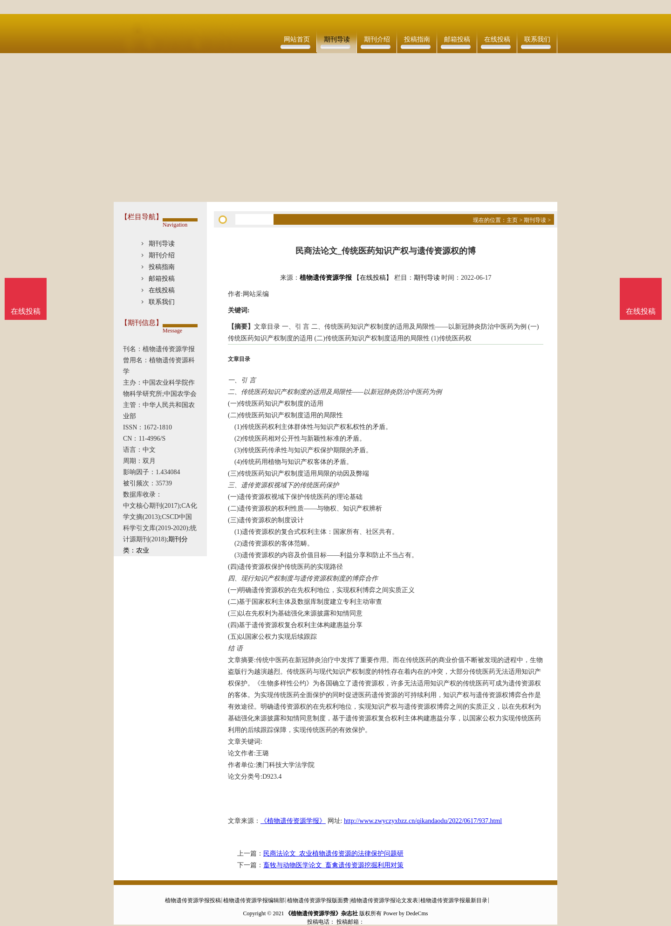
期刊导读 (337, 39)
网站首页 (297, 39)
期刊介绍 (377, 39)
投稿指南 (417, 39)
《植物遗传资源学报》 (293, 820)
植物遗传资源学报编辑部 (254, 900)
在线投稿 (497, 39)
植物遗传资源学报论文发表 (384, 900)
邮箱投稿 (457, 39)
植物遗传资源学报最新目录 (453, 900)
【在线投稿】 (372, 277)
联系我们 (537, 39)
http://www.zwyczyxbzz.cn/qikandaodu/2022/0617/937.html (423, 820)
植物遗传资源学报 (326, 277)
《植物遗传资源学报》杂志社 (321, 913)
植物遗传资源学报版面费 (318, 900)
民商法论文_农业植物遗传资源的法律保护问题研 (333, 853)
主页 (512, 220)
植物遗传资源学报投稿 (193, 900)
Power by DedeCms (405, 913)
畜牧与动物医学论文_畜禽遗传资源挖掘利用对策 (333, 865)
